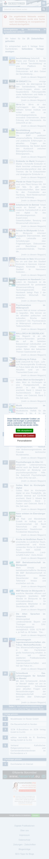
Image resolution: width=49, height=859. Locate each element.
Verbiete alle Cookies (24, 436)
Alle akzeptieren (24, 430)
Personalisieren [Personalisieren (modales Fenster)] (24, 441)
